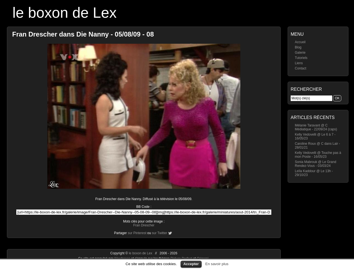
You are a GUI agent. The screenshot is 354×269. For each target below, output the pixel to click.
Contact (300, 68)
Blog (298, 47)
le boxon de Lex (64, 12)
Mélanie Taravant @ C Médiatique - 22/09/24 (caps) (316, 127)
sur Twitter (159, 233)
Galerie (300, 53)
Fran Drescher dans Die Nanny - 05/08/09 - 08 (83, 34)
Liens (299, 63)
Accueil (300, 42)
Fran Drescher (144, 225)
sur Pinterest (137, 233)
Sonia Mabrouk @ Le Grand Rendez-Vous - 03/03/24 (315, 164)
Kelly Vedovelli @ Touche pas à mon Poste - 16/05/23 (318, 155)
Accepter (191, 264)
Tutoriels (301, 58)
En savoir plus (216, 264)
